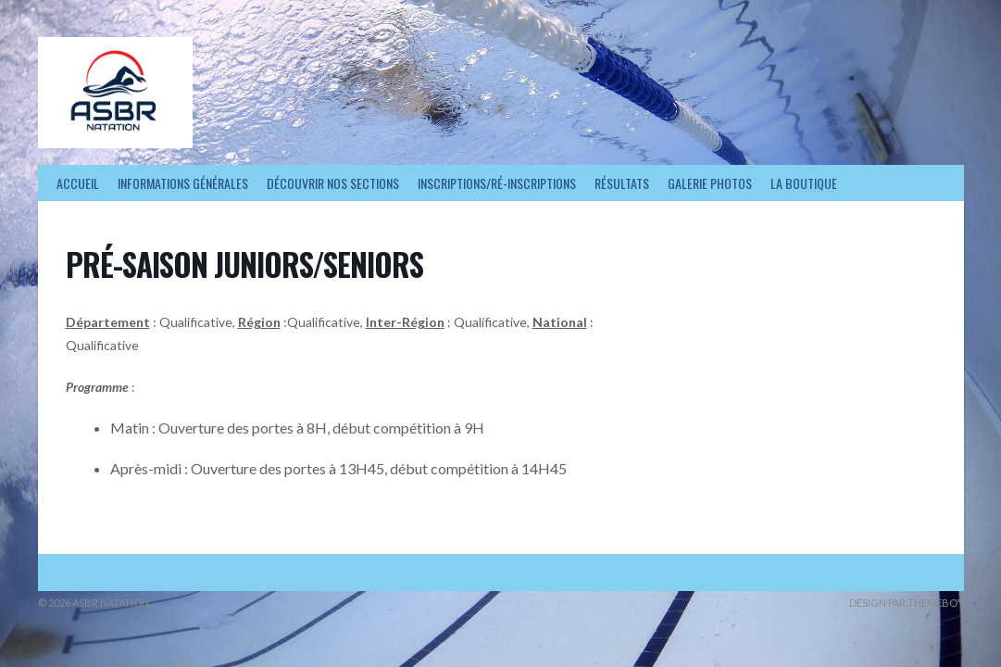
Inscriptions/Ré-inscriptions (497, 183)
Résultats (621, 183)
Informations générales (183, 183)
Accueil (77, 183)
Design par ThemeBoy (906, 603)
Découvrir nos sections (333, 183)
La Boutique (803, 183)
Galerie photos (710, 183)
